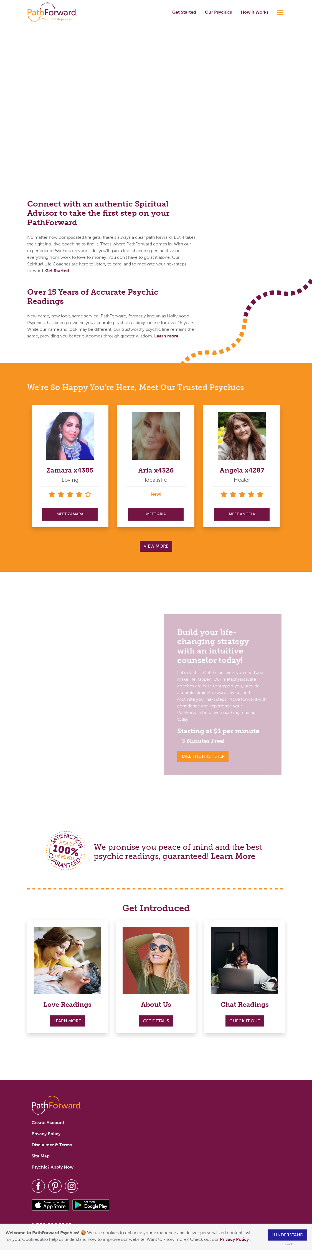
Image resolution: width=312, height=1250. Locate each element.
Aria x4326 (156, 470)
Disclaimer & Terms (52, 1144)
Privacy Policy (235, 1239)
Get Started (184, 12)
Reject (287, 1244)
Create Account (48, 1122)
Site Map (41, 1156)
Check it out (244, 1020)
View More (156, 546)
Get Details (156, 1020)
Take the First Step (203, 756)
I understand (287, 1234)
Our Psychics (218, 12)
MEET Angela (242, 514)
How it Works (254, 12)
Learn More (233, 856)
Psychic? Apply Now (52, 1167)
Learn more (166, 336)
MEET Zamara (70, 514)
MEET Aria (156, 514)
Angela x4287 (242, 470)
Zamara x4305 (69, 470)
